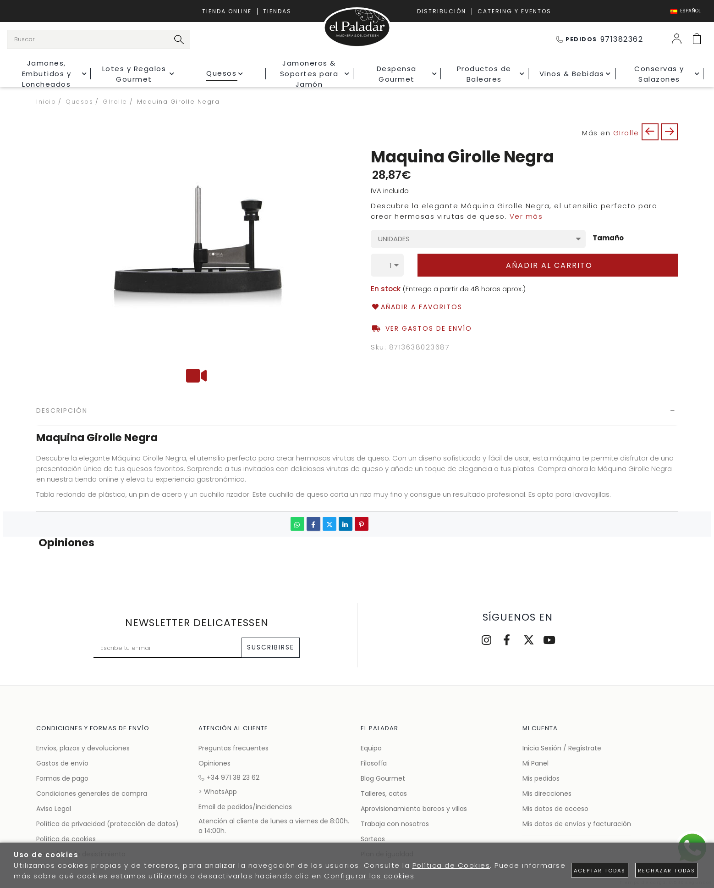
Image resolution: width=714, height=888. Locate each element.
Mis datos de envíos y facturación (576, 823)
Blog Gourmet (383, 778)
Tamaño (608, 238)
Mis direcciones (546, 793)
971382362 (599, 39)
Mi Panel (535, 763)
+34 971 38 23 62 (228, 777)
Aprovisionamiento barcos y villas (414, 808)
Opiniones (214, 763)
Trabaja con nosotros (395, 823)
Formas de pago (62, 778)
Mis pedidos (541, 778)
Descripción (62, 410)
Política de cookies (66, 839)
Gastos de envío (62, 763)
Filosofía (374, 763)
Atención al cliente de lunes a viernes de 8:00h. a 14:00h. (273, 825)
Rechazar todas (666, 870)
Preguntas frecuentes (233, 748)
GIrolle (626, 133)
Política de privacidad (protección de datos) (107, 823)
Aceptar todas (600, 870)
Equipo (371, 748)
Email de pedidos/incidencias (245, 806)
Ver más (526, 216)
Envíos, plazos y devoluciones (83, 748)
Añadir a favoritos (416, 307)
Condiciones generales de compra (91, 793)
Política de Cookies (451, 865)
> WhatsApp (217, 791)
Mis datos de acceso (555, 808)
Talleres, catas (384, 793)
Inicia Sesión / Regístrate (561, 748)
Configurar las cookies (369, 876)
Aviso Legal (53, 808)
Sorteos (373, 839)
